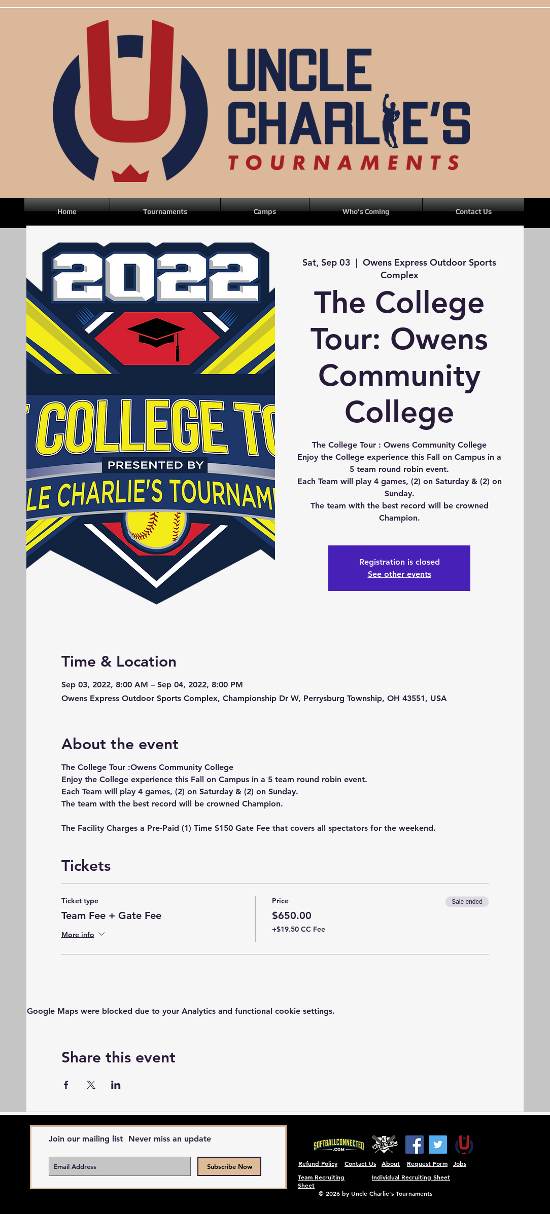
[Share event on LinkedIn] (116, 1085)
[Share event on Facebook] (66, 1085)
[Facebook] (414, 1144)
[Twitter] (438, 1144)
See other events (399, 574)
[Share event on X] (91, 1085)
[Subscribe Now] (229, 1166)
